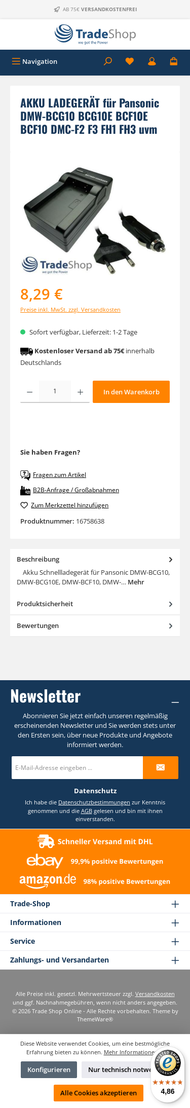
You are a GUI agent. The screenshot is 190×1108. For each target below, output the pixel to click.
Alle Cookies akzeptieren (98, 1092)
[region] (95, 219)
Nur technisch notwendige (129, 1069)
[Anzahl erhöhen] (80, 392)
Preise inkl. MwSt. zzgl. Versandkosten (70, 309)
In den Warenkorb (131, 391)
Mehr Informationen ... (134, 1052)
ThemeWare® (95, 1019)
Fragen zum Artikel (53, 475)
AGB (86, 811)
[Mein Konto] (152, 61)
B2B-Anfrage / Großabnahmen (69, 491)
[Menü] (34, 61)
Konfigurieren (48, 1069)
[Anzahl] (55, 392)
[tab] (95, 571)
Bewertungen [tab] (96, 625)
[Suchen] (108, 61)
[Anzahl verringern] (29, 392)
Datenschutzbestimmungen (94, 802)
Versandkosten (155, 994)
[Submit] (160, 767)
